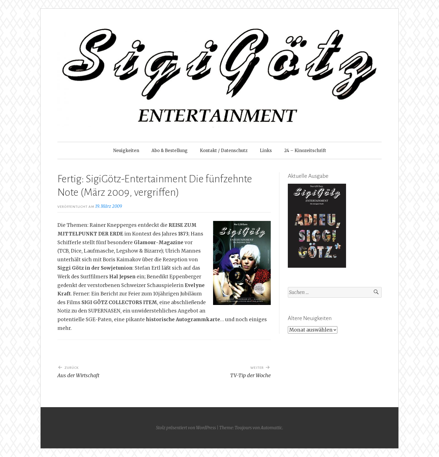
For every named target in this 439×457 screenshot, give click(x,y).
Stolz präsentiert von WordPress (186, 427)
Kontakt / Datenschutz (223, 150)
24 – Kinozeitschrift (305, 150)
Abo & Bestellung (169, 150)
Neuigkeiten (126, 150)
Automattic (271, 427)
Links (266, 150)
